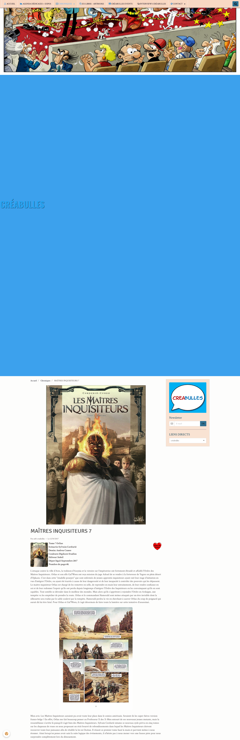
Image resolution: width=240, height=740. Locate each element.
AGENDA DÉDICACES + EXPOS (35, 3)
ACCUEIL (9, 3)
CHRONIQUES (64, 3)
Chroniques (45, 380)
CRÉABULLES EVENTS (121, 3)
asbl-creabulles (39, 539)
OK (203, 423)
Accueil (33, 380)
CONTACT (177, 3)
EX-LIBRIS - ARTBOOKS (91, 3)
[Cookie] (6, 733)
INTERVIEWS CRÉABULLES (151, 3)
